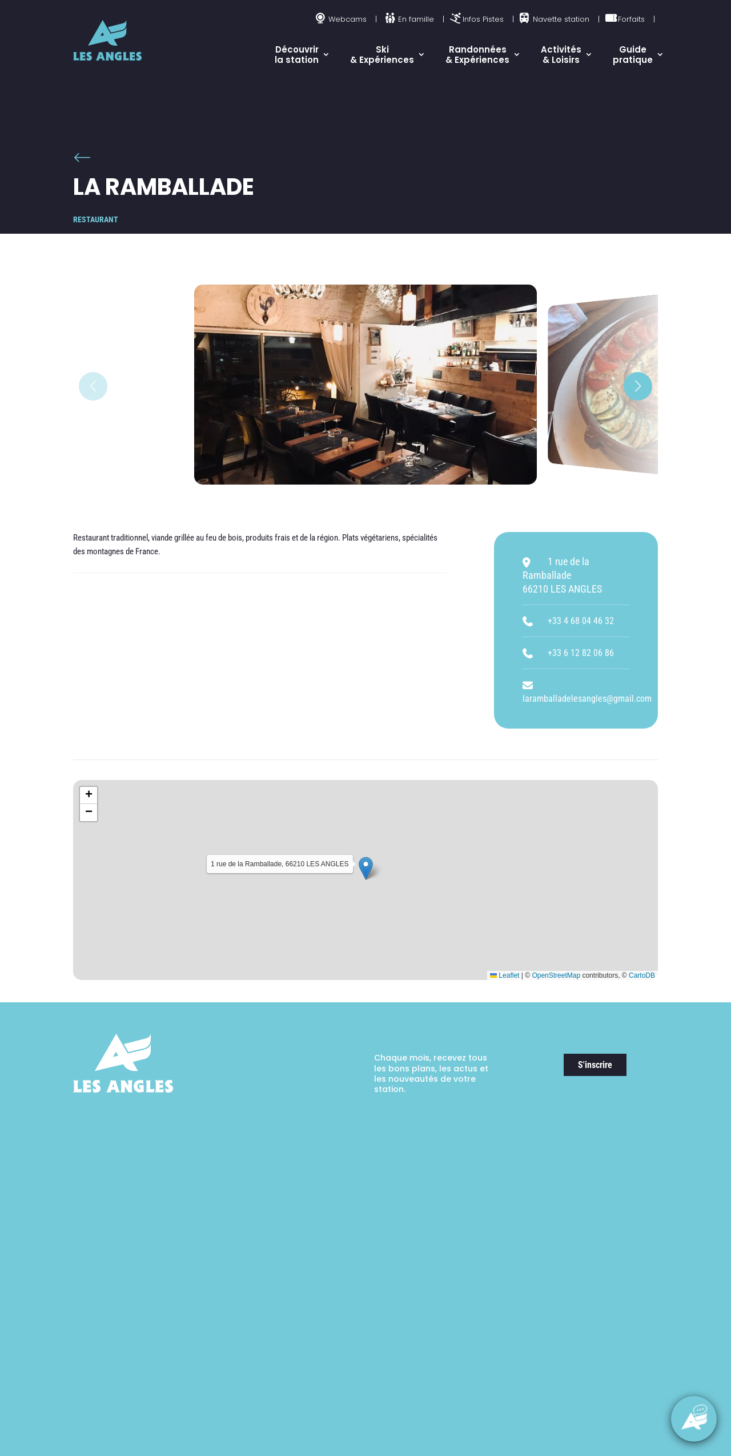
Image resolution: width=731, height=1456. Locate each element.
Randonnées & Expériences (477, 54)
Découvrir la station (297, 54)
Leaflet (504, 975)
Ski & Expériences (382, 54)
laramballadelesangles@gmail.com (587, 698)
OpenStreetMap (556, 975)
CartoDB (642, 975)
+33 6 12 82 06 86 (581, 652)
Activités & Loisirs (561, 54)
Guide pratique (633, 54)
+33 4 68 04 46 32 (581, 620)
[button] (638, 386)
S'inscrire (595, 1064)
